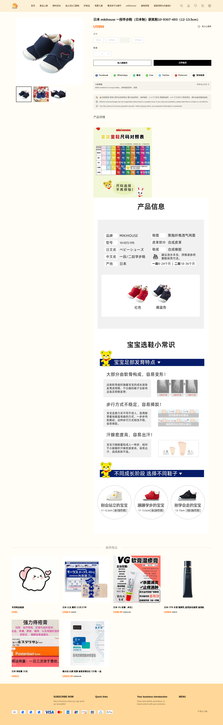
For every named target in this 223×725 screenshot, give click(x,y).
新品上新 (44, 6)
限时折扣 (57, 6)
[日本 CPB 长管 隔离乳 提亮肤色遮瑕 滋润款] (187, 585)
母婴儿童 (99, 6)
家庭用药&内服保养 (163, 6)
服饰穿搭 (145, 6)
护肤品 (87, 6)
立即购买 (182, 62)
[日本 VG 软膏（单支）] (137, 585)
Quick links (101, 696)
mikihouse (131, 6)
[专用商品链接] (35, 585)
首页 (33, 6)
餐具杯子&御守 (114, 6)
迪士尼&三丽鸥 (72, 6)
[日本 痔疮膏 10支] (35, 649)
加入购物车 (122, 63)
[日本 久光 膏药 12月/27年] (86, 585)
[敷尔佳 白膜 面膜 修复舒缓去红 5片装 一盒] (86, 649)
